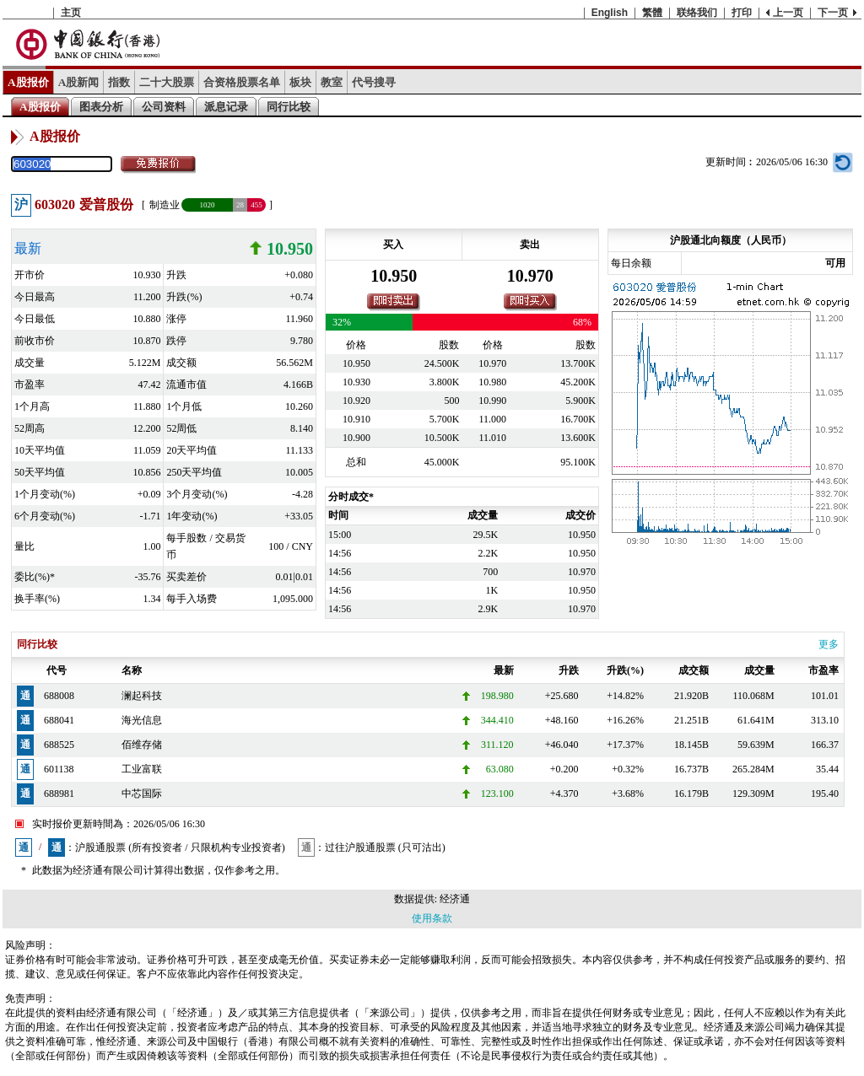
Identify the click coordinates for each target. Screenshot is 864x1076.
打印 (742, 13)
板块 (300, 82)
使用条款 (432, 918)
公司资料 (164, 106)
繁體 (652, 13)
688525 (59, 745)
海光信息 (142, 720)
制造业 (164, 205)
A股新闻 (79, 82)
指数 (119, 82)
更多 (828, 644)
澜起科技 (142, 696)
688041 (59, 720)
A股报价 (28, 82)
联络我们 (697, 13)
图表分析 (101, 106)
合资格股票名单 (241, 82)
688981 (59, 793)
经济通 (455, 899)
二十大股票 (166, 82)
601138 (59, 769)
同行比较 (288, 106)
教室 (332, 82)
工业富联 (142, 769)
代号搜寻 (374, 82)
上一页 (788, 13)
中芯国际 (142, 793)
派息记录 (226, 106)
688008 (59, 696)
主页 (71, 13)
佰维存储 (142, 745)
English (609, 13)
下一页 (833, 13)
